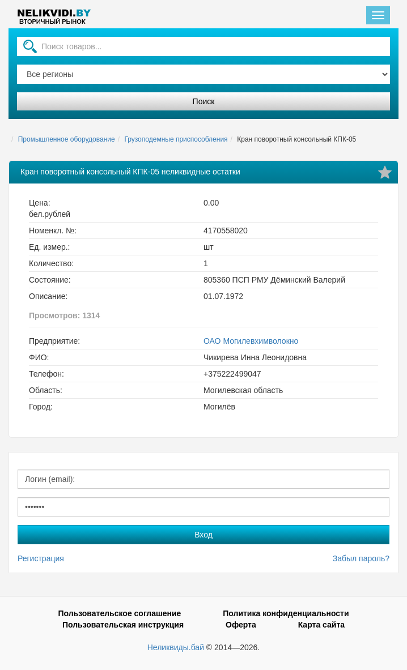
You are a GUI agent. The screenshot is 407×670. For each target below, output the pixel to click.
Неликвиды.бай (175, 647)
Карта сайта (321, 624)
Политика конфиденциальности (286, 613)
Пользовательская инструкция (123, 624)
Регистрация (41, 558)
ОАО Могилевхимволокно (251, 340)
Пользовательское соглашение (119, 613)
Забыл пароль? (361, 558)
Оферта (241, 624)
